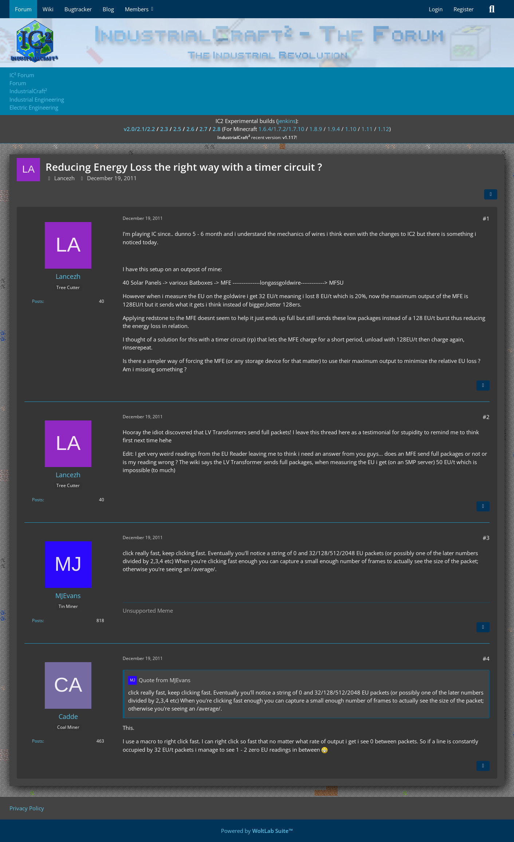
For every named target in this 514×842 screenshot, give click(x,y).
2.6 (190, 129)
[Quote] (483, 385)
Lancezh (64, 178)
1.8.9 (315, 129)
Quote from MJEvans (164, 680)
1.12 (383, 129)
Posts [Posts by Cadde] (37, 741)
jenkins (287, 120)
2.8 (217, 129)
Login (436, 9)
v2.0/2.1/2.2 (139, 129)
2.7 (203, 129)
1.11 (367, 129)
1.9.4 (333, 129)
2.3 (164, 129)
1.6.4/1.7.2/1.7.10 (281, 129)
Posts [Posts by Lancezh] (37, 301)
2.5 (177, 129)
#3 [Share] (486, 537)
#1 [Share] (486, 218)
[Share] (490, 194)
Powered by (257, 830)
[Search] (492, 9)
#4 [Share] (486, 658)
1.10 (350, 129)
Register (464, 9)
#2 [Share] (486, 416)
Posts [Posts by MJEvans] (37, 620)
